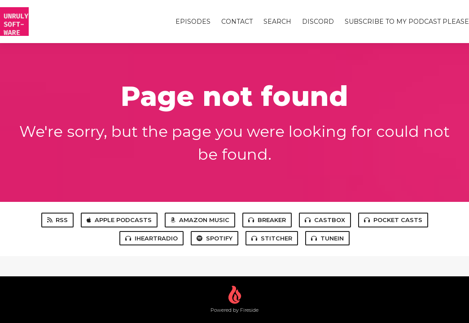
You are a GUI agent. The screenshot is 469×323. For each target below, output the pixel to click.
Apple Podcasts (119, 219)
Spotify (214, 238)
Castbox (325, 219)
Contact (237, 21)
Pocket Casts (393, 219)
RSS (57, 219)
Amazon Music (200, 219)
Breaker (267, 219)
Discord (318, 21)
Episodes (192, 21)
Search (277, 21)
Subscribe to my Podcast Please (407, 21)
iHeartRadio (151, 238)
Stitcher (271, 238)
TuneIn (327, 238)
